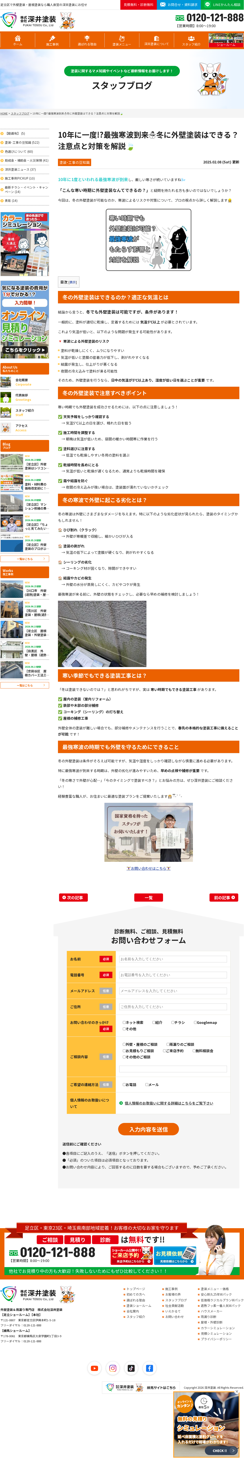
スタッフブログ (176, 1300)
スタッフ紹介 (191, 40)
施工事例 (52, 40)
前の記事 (222, 897)
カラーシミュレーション (218, 1328)
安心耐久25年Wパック (216, 1294)
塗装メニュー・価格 (215, 1289)
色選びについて (19, 151)
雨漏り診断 (208, 1316)
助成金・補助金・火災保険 (26, 160)
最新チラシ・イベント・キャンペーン (26, 189)
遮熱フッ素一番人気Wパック (221, 1305)
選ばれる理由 (87, 41)
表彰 (11, 201)
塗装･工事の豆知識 (22, 142)
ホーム (17, 40)
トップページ (136, 1289)
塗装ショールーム (139, 1305)
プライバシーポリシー (216, 1339)
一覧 (149, 897)
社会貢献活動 (174, 1305)
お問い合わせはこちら (149, 868)
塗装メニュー (122, 40)
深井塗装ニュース (20, 169)
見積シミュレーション (216, 1333)
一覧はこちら (25, 559)
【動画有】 (15, 133)
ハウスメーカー (212, 1311)
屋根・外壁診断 (212, 1322)
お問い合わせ (174, 1316)
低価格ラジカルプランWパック (222, 1300)
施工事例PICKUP (20, 178)
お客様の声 (173, 1294)
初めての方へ (136, 1294)
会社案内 (133, 1311)
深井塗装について (156, 41)
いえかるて (173, 1311)
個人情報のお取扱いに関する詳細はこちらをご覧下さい (169, 1103)
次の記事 (75, 897)
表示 (72, 282)
